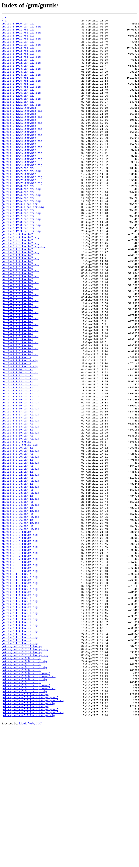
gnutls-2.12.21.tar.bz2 (19, 213)
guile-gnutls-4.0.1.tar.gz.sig (24, 797)
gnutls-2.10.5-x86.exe (18, 90)
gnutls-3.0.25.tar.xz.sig (20, 617)
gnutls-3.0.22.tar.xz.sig (20, 574)
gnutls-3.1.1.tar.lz (16, 700)
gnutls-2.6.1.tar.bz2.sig (20, 335)
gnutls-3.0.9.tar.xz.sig (19, 682)
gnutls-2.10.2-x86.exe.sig (21, 58)
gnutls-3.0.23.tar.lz (17, 577)
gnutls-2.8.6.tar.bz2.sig (20, 422)
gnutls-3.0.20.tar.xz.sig (20, 545)
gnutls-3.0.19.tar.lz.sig (20, 516)
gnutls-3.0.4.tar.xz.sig (19, 646)
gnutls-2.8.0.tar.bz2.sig (20, 379)
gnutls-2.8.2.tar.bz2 (17, 390)
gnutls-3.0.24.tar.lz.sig (20, 595)
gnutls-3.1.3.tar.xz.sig (19, 740)
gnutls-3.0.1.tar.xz (16, 433)
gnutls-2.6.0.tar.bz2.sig (20, 328)
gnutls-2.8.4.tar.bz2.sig (20, 408)
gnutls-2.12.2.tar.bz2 (18, 198)
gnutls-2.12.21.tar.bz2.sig (22, 216)
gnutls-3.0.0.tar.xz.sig (19, 429)
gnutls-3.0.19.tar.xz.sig (20, 523)
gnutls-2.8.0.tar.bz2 (17, 375)
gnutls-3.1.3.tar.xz (16, 736)
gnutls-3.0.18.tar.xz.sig (20, 509)
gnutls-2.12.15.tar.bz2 (19, 162)
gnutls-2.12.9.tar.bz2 (18, 270)
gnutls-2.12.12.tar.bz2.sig (22, 144)
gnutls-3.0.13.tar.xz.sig (20, 465)
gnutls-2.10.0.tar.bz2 (18, 25)
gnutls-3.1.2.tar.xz (16, 722)
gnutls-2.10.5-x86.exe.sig (21, 94)
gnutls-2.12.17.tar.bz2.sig (22, 180)
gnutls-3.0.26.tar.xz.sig (20, 631)
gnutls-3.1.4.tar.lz (16, 743)
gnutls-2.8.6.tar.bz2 (17, 418)
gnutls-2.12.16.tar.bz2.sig (22, 173)
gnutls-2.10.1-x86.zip (18, 40)
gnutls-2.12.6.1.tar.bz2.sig (23, 245)
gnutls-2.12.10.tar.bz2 (19, 126)
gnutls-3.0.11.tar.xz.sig (20, 451)
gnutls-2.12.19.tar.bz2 (19, 191)
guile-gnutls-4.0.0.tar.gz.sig (24, 790)
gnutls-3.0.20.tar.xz (17, 541)
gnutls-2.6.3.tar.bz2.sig (20, 350)
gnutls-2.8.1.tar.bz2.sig (20, 386)
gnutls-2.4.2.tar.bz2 (17, 310)
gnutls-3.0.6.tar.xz (16, 657)
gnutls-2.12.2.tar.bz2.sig (21, 202)
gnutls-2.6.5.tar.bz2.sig (20, 364)
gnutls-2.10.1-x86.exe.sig (21, 36)
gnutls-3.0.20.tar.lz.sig (20, 538)
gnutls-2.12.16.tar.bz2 (19, 169)
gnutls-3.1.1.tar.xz (16, 707)
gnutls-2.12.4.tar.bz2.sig (21, 231)
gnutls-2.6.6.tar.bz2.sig (20, 372)
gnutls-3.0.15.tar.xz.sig (20, 480)
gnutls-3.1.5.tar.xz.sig (19, 769)
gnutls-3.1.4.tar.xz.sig (19, 754)
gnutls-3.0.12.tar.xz (17, 455)
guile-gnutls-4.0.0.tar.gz (21, 787)
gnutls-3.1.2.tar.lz (16, 714)
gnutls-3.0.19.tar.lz (17, 512)
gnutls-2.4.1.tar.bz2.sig (20, 307)
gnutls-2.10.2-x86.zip (18, 61)
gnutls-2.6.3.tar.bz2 (17, 346)
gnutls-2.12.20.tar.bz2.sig (22, 209)
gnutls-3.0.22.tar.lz (17, 563)
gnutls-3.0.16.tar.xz (17, 483)
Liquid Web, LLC (30, 863)
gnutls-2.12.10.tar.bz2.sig (22, 130)
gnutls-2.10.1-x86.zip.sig (21, 43)
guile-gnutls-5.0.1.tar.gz (21, 815)
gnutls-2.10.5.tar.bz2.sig (21, 108)
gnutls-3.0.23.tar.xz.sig (20, 588)
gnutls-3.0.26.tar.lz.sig (20, 624)
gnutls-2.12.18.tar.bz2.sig (22, 187)
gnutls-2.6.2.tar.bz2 (17, 339)
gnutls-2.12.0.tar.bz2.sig (21, 115)
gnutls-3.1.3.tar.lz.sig (19, 732)
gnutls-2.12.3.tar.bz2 (18, 220)
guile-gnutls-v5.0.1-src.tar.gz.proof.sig (33, 852)
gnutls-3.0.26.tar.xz (17, 628)
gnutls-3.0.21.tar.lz (17, 548)
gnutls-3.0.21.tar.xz (17, 556)
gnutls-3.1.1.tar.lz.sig (19, 704)
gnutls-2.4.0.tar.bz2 (17, 296)
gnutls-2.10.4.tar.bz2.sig (21, 86)
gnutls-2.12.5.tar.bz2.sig (21, 238)
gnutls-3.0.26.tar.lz (17, 621)
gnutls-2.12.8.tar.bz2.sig (21, 267)
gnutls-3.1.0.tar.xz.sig (19, 696)
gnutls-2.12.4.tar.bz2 (18, 227)
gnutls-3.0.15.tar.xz (17, 476)
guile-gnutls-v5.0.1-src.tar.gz (25, 844)
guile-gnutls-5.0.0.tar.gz (21, 801)
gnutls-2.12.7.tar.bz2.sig (21, 260)
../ (4, 18)
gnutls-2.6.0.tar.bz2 (17, 325)
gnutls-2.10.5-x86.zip (18, 97)
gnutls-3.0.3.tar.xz (16, 635)
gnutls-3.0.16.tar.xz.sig (20, 487)
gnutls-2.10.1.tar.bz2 (18, 47)
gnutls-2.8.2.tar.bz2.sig (20, 393)
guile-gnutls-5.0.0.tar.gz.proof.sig (29, 808)
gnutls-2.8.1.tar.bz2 (17, 382)
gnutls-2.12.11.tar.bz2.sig (22, 137)
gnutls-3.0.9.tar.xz (16, 678)
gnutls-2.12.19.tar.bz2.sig (22, 195)
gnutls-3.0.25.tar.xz (17, 613)
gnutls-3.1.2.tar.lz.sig (19, 718)
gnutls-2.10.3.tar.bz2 (18, 76)
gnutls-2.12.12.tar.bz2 (19, 141)
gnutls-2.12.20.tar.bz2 (19, 206)
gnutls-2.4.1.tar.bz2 (17, 303)
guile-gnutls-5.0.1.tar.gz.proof (26, 819)
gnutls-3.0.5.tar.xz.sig (19, 653)
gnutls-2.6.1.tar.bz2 (17, 332)
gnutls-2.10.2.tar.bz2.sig (21, 72)
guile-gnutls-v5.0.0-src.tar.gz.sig (28, 841)
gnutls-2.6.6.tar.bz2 (17, 368)
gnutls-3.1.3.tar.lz (16, 729)
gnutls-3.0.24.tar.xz (17, 599)
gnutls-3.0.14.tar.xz (17, 469)
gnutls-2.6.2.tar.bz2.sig (20, 343)
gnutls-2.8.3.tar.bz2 (17, 397)
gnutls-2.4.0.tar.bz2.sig (20, 299)
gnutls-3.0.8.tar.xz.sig (19, 675)
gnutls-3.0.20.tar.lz (17, 534)
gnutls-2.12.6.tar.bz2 (18, 249)
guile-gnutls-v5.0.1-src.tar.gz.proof (30, 848)
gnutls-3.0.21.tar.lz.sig (20, 552)
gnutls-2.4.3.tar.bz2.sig (20, 321)
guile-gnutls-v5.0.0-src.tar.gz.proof (30, 834)
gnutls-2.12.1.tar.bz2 (18, 119)
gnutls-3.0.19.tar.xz (17, 520)
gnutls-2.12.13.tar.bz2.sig (22, 151)
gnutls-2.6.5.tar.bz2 (17, 361)
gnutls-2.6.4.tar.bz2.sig (20, 357)
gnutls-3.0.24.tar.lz (17, 592)
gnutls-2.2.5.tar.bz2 (17, 285)
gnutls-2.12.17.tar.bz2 (19, 177)
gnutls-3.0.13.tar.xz (17, 462)
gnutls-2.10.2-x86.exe (18, 54)
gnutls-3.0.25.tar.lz (17, 606)
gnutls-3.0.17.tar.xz (17, 491)
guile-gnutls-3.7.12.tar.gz (22, 779)
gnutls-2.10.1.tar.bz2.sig (21, 50)
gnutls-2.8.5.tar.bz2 (17, 411)
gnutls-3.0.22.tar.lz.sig (20, 566)
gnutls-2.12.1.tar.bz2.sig (21, 123)
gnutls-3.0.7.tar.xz (16, 664)
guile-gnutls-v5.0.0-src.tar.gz (25, 830)
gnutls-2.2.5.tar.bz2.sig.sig (23, 292)
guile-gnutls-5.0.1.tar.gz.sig (24, 826)
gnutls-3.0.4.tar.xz (16, 642)
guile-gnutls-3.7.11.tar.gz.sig (25, 776)
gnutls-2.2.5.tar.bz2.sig (20, 289)
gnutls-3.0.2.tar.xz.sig (19, 530)
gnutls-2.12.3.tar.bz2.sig (21, 224)
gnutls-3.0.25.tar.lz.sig (20, 610)
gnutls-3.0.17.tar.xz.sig (20, 494)
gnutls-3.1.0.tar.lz (16, 686)
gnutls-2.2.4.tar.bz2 (17, 278)
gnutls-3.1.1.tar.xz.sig (19, 711)
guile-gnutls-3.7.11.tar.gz (22, 772)
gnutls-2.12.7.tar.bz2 (18, 256)
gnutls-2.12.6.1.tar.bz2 (19, 242)
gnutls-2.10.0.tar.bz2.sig (21, 29)
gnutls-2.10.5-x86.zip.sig (21, 101)
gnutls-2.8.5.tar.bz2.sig (20, 415)
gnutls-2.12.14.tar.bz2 (19, 155)
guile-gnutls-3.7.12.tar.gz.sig (25, 783)
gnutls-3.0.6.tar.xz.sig (19, 660)
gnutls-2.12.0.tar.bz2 (18, 112)
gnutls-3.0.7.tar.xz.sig (19, 667)
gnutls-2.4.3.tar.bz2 (17, 317)
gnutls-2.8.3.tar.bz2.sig (20, 400)
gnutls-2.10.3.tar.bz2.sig (21, 79)
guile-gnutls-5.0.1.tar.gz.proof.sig (29, 823)
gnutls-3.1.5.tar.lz (16, 758)
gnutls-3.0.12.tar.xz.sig (20, 458)
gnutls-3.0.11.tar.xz (17, 447)
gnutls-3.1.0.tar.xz (16, 693)
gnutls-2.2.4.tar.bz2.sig (20, 281)
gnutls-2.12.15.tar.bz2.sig (22, 166)
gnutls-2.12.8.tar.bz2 (18, 263)
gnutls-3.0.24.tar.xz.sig (20, 603)
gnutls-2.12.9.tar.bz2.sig (21, 274)
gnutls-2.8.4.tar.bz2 (17, 404)
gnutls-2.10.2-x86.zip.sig (21, 65)
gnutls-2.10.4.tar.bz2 (18, 83)
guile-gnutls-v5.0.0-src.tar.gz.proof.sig (33, 837)
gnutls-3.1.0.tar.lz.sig (19, 689)
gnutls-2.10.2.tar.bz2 (18, 68)
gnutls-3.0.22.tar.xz (17, 570)
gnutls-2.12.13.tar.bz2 (19, 148)
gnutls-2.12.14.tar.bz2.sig (22, 159)
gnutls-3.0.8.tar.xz (16, 671)
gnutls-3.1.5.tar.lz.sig (19, 761)
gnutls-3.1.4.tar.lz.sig (19, 747)
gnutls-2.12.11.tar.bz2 (19, 133)
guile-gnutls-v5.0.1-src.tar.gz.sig (28, 855)
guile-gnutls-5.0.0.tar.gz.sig (24, 812)
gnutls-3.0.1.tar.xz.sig (19, 437)
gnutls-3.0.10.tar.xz (17, 440)
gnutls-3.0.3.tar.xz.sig (19, 639)
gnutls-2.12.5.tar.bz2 (18, 234)
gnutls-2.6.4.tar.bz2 (17, 354)
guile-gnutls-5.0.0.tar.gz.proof (26, 805)
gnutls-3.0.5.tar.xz (16, 649)
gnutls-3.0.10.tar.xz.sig (20, 444)
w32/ (5, 21)
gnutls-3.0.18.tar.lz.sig (20, 501)
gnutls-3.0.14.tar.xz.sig (20, 473)
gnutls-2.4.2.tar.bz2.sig (20, 314)
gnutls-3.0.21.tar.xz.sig (20, 559)
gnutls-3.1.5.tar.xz (16, 765)
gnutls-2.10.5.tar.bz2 (18, 104)
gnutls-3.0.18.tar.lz (17, 498)
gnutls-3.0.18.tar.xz (17, 505)
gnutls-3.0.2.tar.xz (16, 527)
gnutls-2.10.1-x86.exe (18, 32)
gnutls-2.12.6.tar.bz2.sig (21, 252)
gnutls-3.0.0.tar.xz (16, 426)
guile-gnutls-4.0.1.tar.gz (21, 794)
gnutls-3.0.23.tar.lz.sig (20, 581)
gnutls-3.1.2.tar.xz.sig (19, 725)
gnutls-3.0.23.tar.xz (17, 584)
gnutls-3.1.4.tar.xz (16, 751)
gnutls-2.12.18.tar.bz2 (19, 184)
